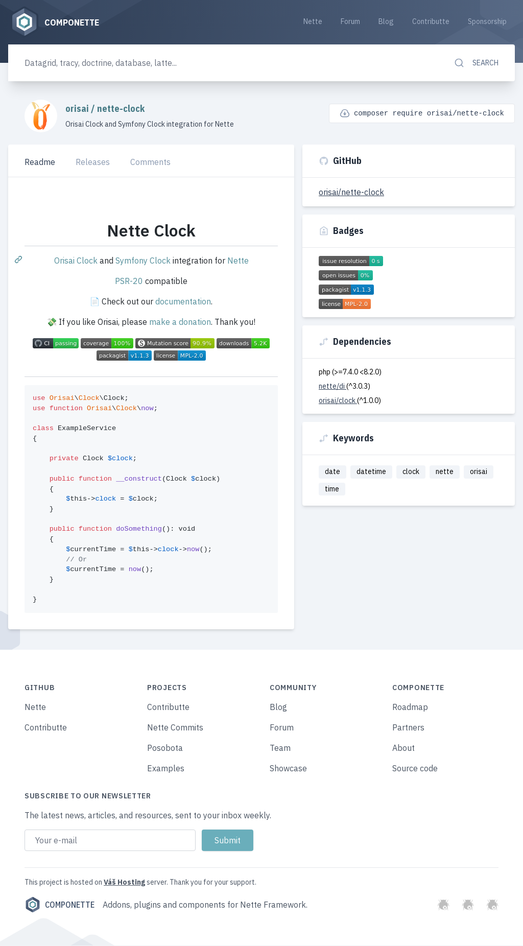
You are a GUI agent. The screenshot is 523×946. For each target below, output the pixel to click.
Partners (408, 728)
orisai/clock (338, 401)
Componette (59, 905)
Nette (312, 21)
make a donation (180, 322)
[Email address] (110, 841)
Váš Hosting (124, 882)
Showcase (288, 769)
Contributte (430, 21)
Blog (386, 21)
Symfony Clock (143, 261)
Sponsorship (487, 21)
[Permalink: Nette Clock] (19, 259)
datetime (371, 472)
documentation (183, 302)
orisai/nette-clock (351, 192)
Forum (350, 21)
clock (410, 472)
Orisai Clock (76, 261)
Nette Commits (175, 728)
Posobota (165, 748)
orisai (78, 109)
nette (445, 472)
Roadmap (410, 707)
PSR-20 (129, 281)
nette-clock (121, 109)
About (403, 748)
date (332, 472)
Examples (165, 769)
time (332, 489)
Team (280, 748)
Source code (415, 769)
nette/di (332, 386)
